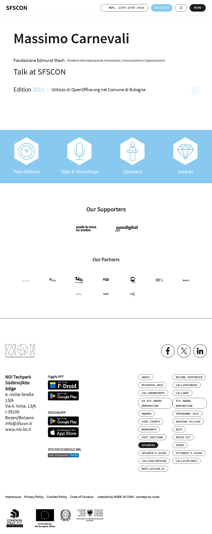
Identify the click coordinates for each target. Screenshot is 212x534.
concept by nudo (148, 497)
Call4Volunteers (154, 461)
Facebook (168, 351)
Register (161, 7)
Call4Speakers (186, 385)
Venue (180, 445)
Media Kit (183, 437)
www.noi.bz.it (18, 429)
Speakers (132, 156)
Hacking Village (188, 422)
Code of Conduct (82, 497)
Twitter (184, 351)
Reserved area (152, 385)
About (146, 377)
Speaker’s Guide (154, 453)
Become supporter (189, 377)
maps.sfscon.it (153, 469)
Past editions (26, 156)
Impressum (13, 497)
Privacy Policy (34, 497)
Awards (185, 156)
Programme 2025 (187, 414)
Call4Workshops (153, 393)
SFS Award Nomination (184, 403)
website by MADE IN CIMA (116, 497)
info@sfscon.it (18, 423)
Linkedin (200, 351)
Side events (151, 422)
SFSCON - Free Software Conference (16, 8)
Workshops (149, 429)
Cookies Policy (57, 497)
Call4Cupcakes (186, 461)
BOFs (179, 429)
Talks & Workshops (79, 156)
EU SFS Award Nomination (151, 403)
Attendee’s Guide (189, 453)
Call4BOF (182, 393)
